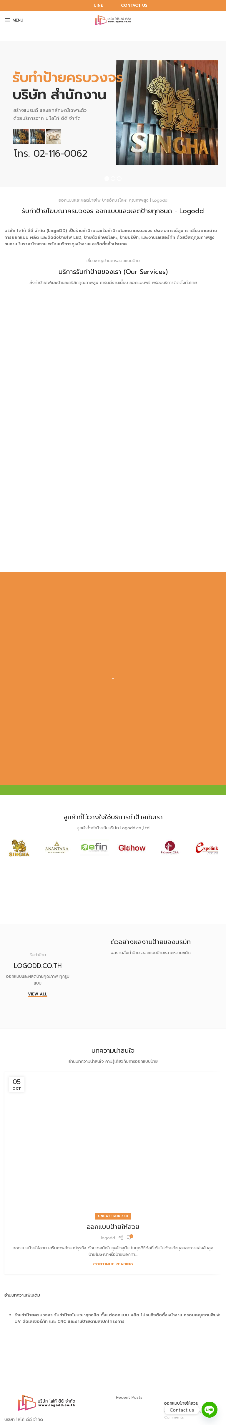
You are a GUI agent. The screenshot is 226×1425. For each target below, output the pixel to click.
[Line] (209, 1410)
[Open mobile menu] (13, 20)
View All (37, 994)
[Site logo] (113, 20)
